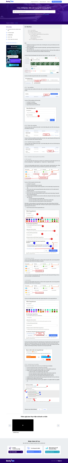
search (14, 11)
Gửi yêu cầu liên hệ (50, 451)
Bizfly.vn (48, 1)
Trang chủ (8, 22)
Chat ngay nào (31, 451)
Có (39, 409)
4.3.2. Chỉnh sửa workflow (33, 31)
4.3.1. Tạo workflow (32, 30)
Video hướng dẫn (43, 1)
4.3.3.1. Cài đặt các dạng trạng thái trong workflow (39, 34)
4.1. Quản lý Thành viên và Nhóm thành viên (14, 30)
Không (45, 409)
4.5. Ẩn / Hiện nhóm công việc (13, 39)
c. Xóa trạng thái (33, 38)
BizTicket (12, 22)
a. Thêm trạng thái (33, 35)
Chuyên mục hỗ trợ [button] (34, 1)
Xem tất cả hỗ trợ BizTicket (11, 42)
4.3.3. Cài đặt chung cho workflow (34, 32)
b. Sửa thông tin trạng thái (35, 36)
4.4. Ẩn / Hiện (10, 36)
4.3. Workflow (10, 34)
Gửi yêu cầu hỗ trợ (57, 1)
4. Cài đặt (16, 22)
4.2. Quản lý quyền (11, 32)
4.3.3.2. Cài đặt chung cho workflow (36, 39)
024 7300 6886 (46, 14)
